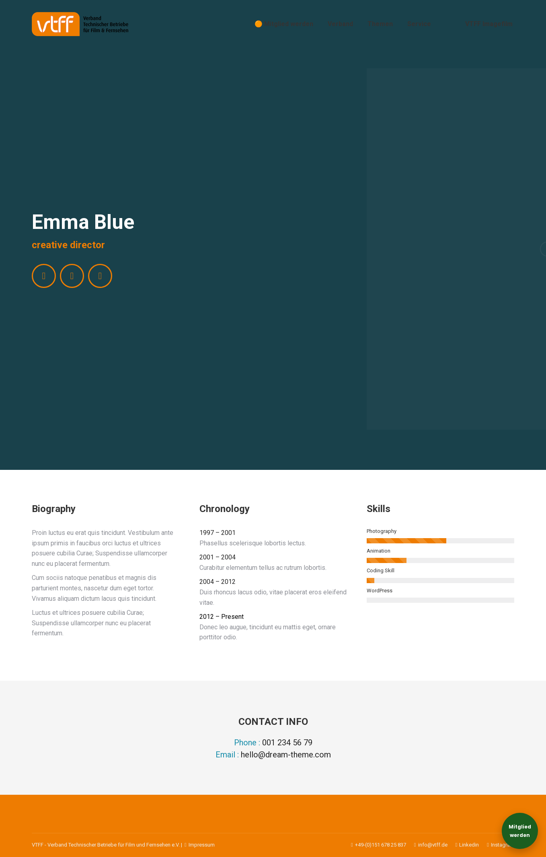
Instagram (496, 845)
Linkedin (463, 845)
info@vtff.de (426, 845)
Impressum (199, 845)
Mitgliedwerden (520, 831)
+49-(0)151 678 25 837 (378, 845)
